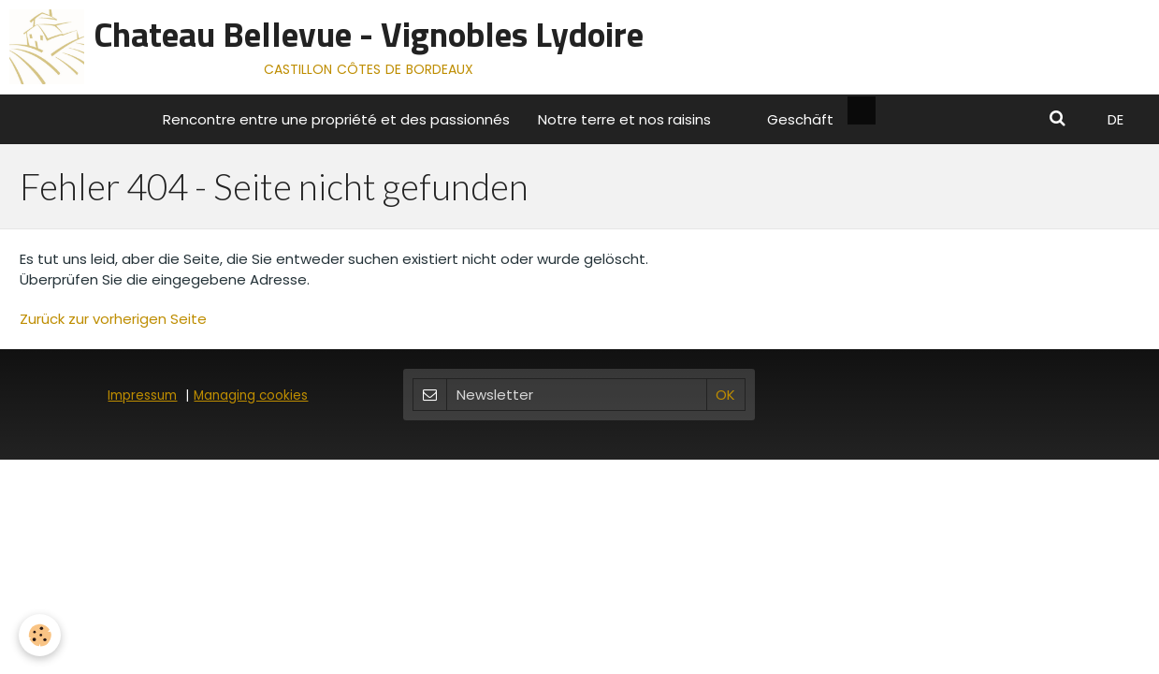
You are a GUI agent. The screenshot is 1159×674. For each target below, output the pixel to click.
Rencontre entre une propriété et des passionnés (336, 119)
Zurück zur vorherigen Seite (113, 319)
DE (1115, 119)
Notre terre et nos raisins (624, 119)
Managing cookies (251, 395)
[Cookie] (40, 635)
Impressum (142, 395)
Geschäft (800, 119)
